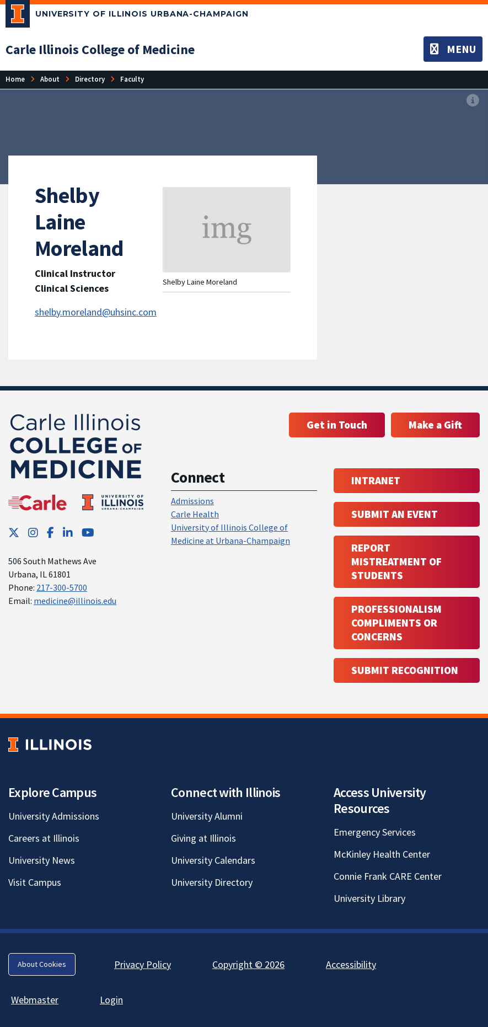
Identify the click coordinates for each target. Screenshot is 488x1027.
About (50, 78)
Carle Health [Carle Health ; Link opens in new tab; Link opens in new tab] (195, 514)
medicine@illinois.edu (75, 600)
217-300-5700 (61, 587)
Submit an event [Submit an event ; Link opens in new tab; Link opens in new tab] (394, 514)
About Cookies (42, 964)
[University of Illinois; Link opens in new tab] (50, 744)
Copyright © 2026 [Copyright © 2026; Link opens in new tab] (248, 964)
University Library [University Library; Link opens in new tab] (369, 898)
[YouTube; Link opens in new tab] (88, 532)
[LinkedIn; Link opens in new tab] (68, 532)
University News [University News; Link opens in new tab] (41, 860)
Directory (90, 78)
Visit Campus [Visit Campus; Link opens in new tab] (34, 882)
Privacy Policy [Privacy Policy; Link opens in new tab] (142, 964)
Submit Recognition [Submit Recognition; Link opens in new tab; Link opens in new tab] (404, 670)
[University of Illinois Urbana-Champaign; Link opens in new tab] (127, 16)
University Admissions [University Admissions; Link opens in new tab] (53, 816)
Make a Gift (435, 424)
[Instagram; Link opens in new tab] (33, 532)
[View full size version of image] (472, 101)
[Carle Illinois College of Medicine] (100, 49)
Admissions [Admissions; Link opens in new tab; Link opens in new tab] (192, 500)
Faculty (132, 78)
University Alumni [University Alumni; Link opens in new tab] (207, 816)
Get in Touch (337, 424)
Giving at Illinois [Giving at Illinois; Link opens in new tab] (203, 838)
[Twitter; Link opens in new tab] (13, 532)
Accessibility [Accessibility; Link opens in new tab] (351, 964)
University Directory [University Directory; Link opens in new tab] (212, 882)
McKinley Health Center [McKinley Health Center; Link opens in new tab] (382, 854)
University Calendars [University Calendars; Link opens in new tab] (213, 860)
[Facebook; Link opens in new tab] (50, 532)
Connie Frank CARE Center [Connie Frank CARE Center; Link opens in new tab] (388, 876)
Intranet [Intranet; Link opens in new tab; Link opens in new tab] (375, 480)
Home (15, 78)
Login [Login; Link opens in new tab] (111, 999)
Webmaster (34, 999)
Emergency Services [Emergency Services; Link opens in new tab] (375, 832)
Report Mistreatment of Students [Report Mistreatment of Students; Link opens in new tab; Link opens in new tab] (396, 561)
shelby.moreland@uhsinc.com (96, 312)
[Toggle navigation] (452, 49)
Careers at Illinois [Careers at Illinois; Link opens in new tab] (43, 838)
